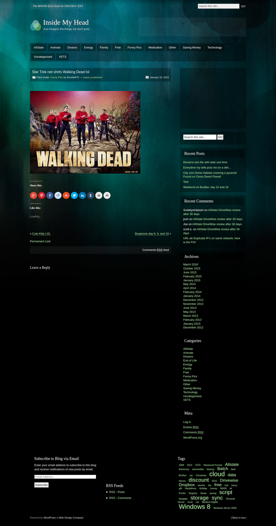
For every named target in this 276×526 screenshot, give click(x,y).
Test (185, 181)
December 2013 (193, 300)
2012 (189, 465)
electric (201, 485)
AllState (39, 47)
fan (209, 485)
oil (231, 488)
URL (186, 238)
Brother (183, 475)
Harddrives (190, 488)
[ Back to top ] (238, 517)
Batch (222, 468)
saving (213, 493)
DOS (214, 481)
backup (210, 469)
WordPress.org (192, 437)
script (225, 492)
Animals (56, 47)
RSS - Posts (117, 492)
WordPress (50, 517)
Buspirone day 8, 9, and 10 (152, 233)
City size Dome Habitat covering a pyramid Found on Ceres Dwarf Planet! (210, 174)
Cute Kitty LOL (41, 233)
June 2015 (190, 272)
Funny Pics (134, 47)
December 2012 (193, 327)
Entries (191, 427)
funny (234, 485)
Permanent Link (40, 241)
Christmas (201, 475)
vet (197, 502)
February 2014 (192, 292)
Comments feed (155, 250)
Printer (182, 493)
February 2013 (192, 319)
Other (172, 47)
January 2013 (192, 323)
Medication (155, 47)
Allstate (232, 464)
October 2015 (192, 268)
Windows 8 (194, 506)
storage (200, 498)
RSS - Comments (120, 498)
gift (180, 488)
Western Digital (210, 502)
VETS (62, 56)
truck (190, 502)
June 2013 (190, 307)
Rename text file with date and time (205, 162)
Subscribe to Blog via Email (56, 458)
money (213, 488)
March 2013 (190, 315)
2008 (181, 465)
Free (118, 47)
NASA (223, 488)
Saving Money (192, 47)
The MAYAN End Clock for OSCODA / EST (58, 6)
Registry (193, 493)
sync (217, 498)
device (182, 481)
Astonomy (184, 469)
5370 (198, 465)
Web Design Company (71, 517)
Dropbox (187, 484)
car (191, 475)
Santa (203, 493)
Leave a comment (92, 77)
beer (233, 469)
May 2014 (189, 284)
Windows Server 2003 (225, 508)
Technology (215, 47)
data (232, 474)
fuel (226, 485)
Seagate (183, 498)
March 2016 (190, 264)
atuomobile (198, 469)
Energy (88, 47)
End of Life (190, 360)
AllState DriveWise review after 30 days (217, 219)
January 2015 (192, 280)
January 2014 (192, 296)
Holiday (203, 488)
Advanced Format (212, 465)
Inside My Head (66, 22)
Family (104, 47)
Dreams (72, 47)
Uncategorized (43, 56)
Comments (193, 432)
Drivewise (229, 480)
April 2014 (189, 288)
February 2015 (192, 276)
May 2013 (189, 311)
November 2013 (193, 304)
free (218, 484)
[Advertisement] (192, 26)
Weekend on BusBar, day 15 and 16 (206, 187)
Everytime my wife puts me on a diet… (207, 167)
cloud (217, 474)
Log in (187, 422)
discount (199, 480)
